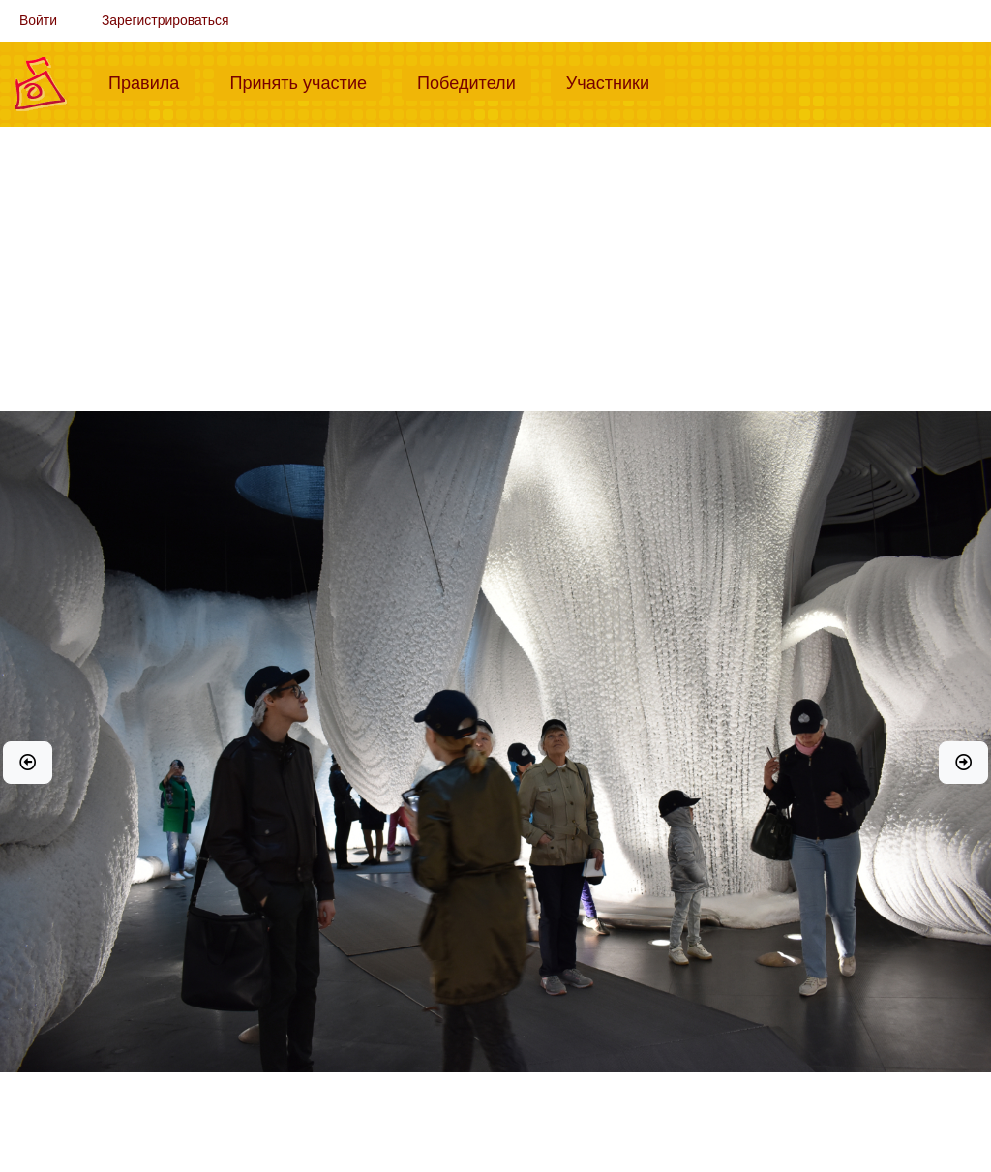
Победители (474, 81)
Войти (38, 20)
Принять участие (305, 81)
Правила (151, 81)
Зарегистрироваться (165, 20)
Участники (615, 81)
